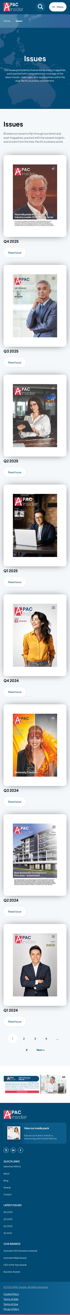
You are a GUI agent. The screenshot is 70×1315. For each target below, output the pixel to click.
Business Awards (12, 1271)
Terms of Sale (11, 1299)
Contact (8, 1194)
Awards (7, 1187)
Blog (6, 1180)
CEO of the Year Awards (15, 1264)
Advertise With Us (12, 1166)
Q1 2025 (8, 1233)
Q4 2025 (8, 1212)
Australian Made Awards (15, 1257)
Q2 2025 (8, 1226)
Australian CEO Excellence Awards (20, 1250)
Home (7, 21)
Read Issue (14, 252)
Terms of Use (11, 1304)
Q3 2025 (8, 1219)
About (6, 1173)
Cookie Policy (11, 1293)
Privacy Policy (11, 1308)
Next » (41, 1049)
